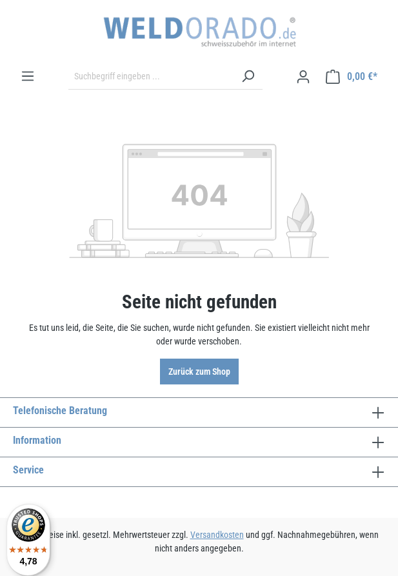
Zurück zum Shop (199, 371)
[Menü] (28, 76)
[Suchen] (248, 77)
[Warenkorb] (351, 77)
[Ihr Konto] (303, 77)
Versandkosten (217, 535)
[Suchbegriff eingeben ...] (151, 77)
